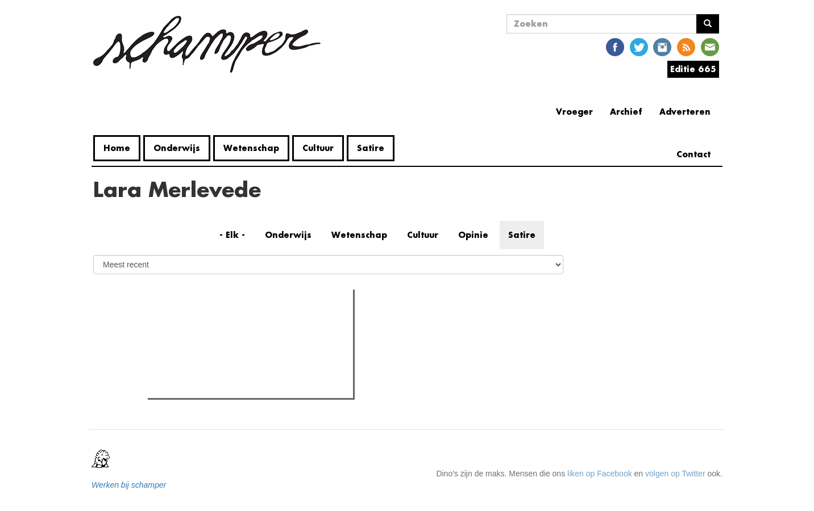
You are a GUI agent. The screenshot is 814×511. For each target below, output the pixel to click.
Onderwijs (176, 148)
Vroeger (574, 111)
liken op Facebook (599, 473)
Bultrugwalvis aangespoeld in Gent (231, 346)
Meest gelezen (186, 323)
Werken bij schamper (129, 484)
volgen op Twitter (675, 473)
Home (116, 148)
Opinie (473, 234)
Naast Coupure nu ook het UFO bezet (237, 386)
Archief (626, 111)
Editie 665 (693, 69)
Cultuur (318, 148)
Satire (370, 148)
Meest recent (247, 323)
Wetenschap (251, 148)
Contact (693, 154)
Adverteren (685, 111)
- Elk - (232, 234)
